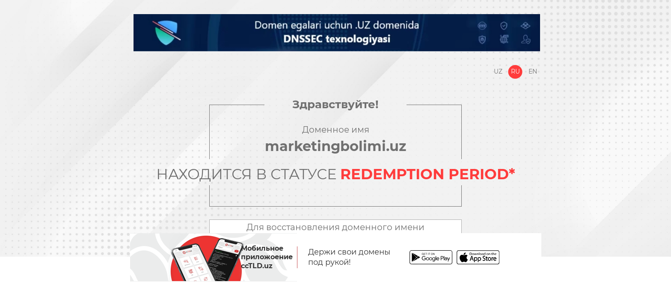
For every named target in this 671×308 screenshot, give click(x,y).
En (532, 71)
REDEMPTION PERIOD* (427, 174)
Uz (498, 71)
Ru (515, 71)
